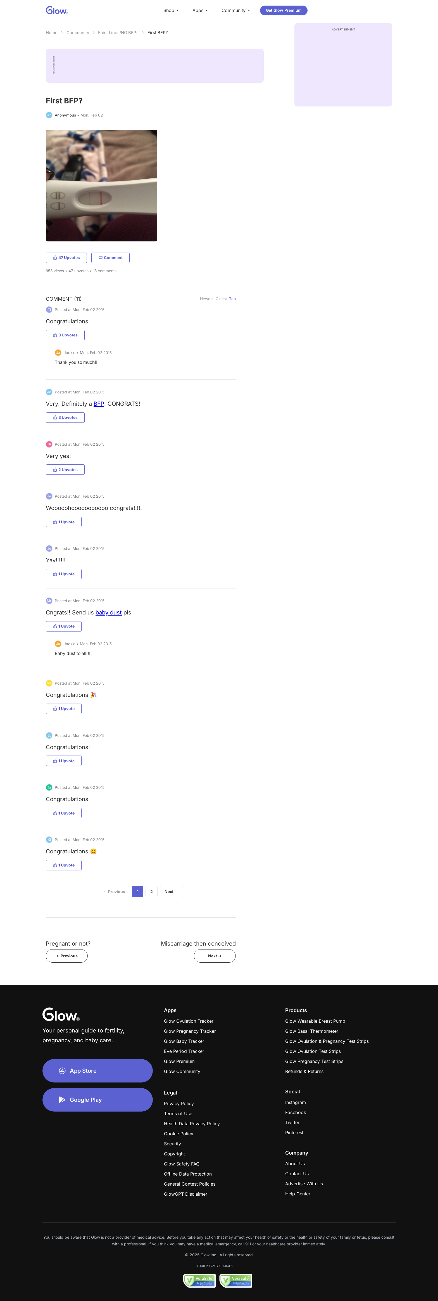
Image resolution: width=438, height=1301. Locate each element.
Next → (171, 891)
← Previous (114, 891)
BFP (99, 403)
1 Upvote (64, 521)
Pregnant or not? (68, 943)
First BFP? (157, 32)
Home (52, 32)
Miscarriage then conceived (198, 943)
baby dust (109, 612)
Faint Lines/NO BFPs (118, 32)
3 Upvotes (65, 335)
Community (77, 32)
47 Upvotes (66, 257)
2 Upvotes (65, 469)
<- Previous (67, 955)
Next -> (215, 955)
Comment (110, 257)
